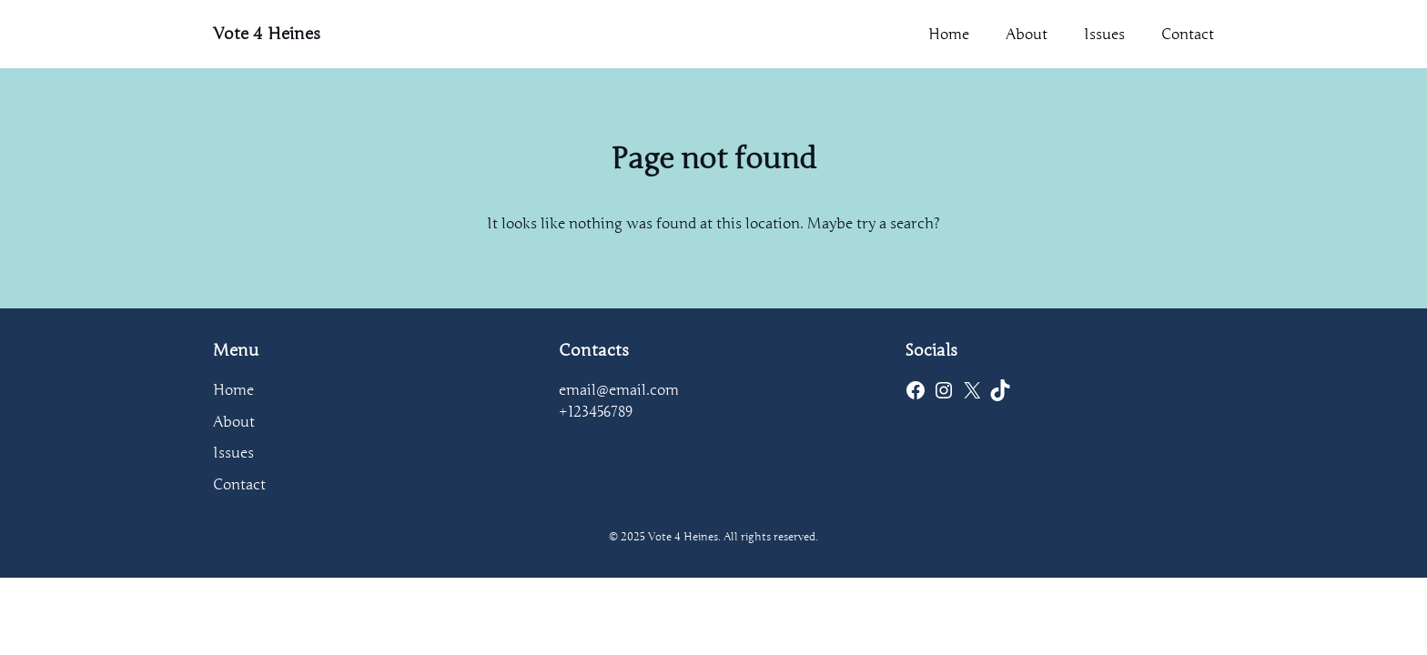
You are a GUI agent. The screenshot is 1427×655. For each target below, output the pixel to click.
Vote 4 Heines (266, 34)
